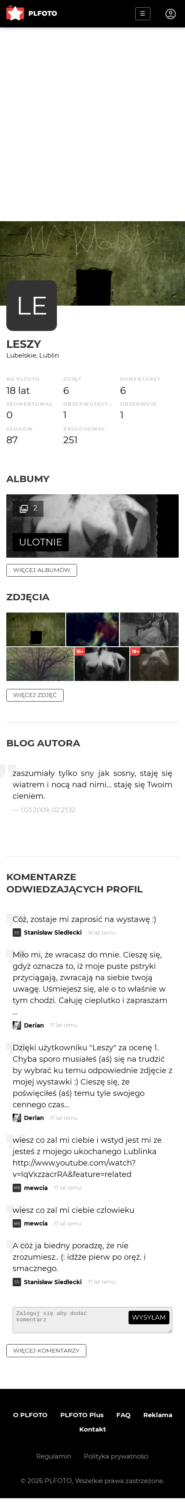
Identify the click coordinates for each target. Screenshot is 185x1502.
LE (32, 305)
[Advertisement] (92, 124)
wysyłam (149, 1317)
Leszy (23, 343)
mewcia (36, 1188)
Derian (34, 1025)
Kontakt (92, 1433)
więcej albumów (41, 570)
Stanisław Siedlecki (53, 932)
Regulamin (53, 1460)
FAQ (123, 1419)
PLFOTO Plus (82, 1419)
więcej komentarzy (46, 1354)
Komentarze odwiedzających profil (74, 883)
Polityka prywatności (116, 1460)
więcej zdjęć (35, 694)
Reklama (157, 1419)
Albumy (27, 479)
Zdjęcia (27, 597)
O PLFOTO (30, 1419)
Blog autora (43, 743)
